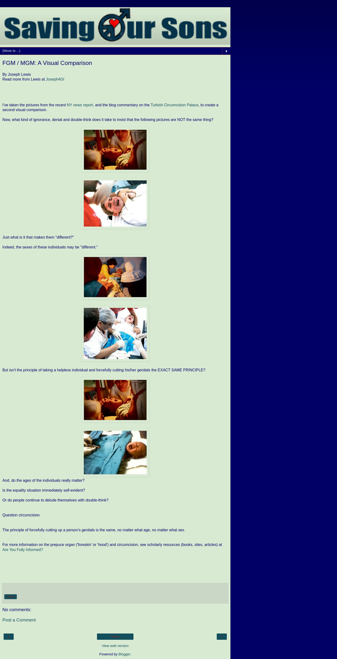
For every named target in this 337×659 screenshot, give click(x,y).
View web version (115, 646)
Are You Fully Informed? (22, 550)
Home (115, 636)
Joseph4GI (55, 79)
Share (10, 596)
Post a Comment (19, 619)
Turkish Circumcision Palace (174, 105)
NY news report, (80, 105)
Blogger (124, 654)
